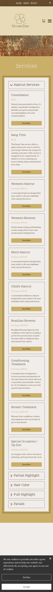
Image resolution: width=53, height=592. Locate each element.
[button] (43, 20)
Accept (26, 586)
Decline (26, 577)
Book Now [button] (26, 123)
